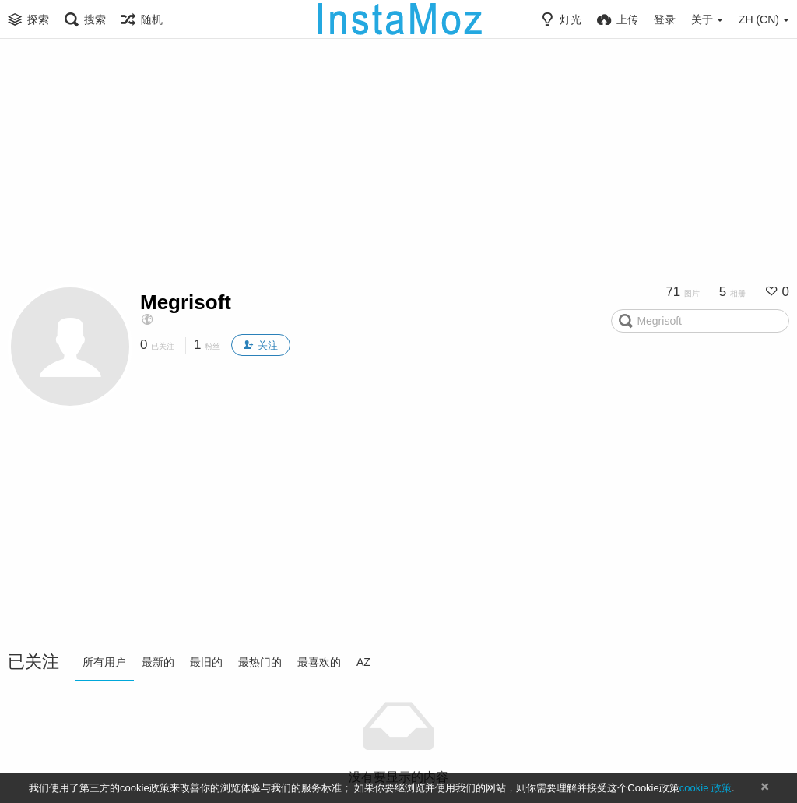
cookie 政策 (705, 788)
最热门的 (260, 662)
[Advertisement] (398, 167)
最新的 (158, 662)
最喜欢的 (319, 662)
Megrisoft (185, 302)
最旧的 (206, 662)
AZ (363, 662)
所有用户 (104, 662)
